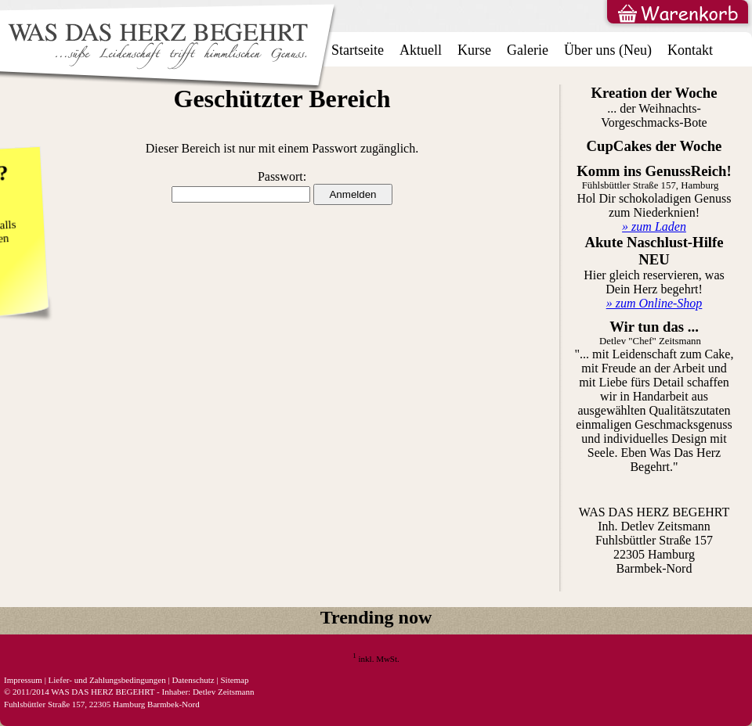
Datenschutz (193, 680)
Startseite (357, 50)
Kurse (474, 50)
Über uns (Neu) (608, 50)
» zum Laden (654, 226)
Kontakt (690, 50)
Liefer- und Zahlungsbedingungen (107, 680)
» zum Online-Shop (654, 303)
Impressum (23, 680)
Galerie (527, 50)
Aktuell (421, 50)
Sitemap (234, 680)
